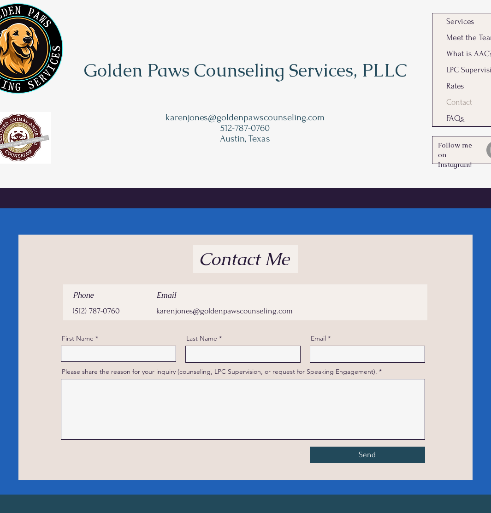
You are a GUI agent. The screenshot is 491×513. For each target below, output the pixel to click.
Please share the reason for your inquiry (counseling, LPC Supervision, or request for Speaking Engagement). (219, 371)
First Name (78, 338)
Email (318, 338)
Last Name (201, 338)
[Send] (367, 455)
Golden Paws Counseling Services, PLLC (245, 70)
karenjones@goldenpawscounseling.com (245, 117)
